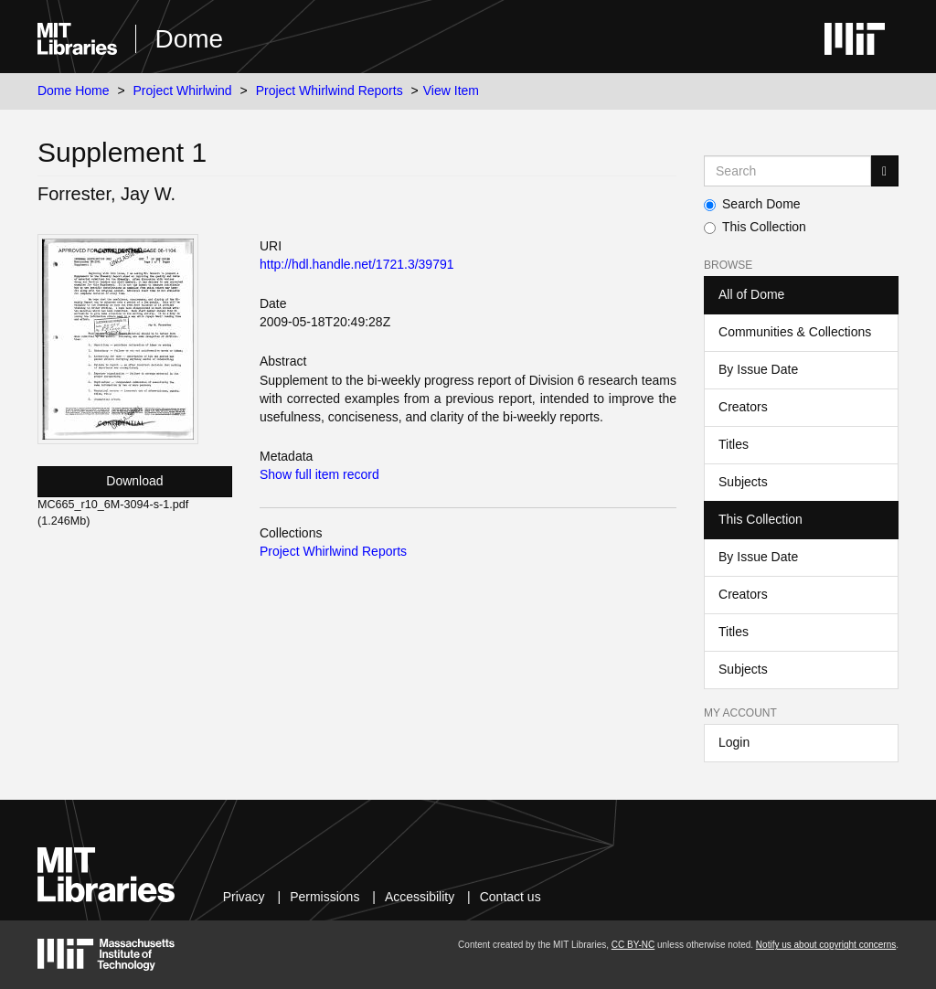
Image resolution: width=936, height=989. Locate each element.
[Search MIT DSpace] (787, 170)
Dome (188, 39)
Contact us (510, 896)
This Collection (755, 226)
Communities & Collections (794, 331)
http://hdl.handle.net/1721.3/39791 (357, 264)
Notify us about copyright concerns (826, 945)
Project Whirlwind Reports (329, 90)
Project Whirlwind (182, 90)
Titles (733, 444)
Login (734, 742)
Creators (743, 406)
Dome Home (73, 90)
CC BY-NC (633, 945)
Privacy (244, 896)
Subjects (743, 481)
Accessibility (419, 896)
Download (134, 480)
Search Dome (752, 204)
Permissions (324, 896)
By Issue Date (758, 369)
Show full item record (319, 474)
